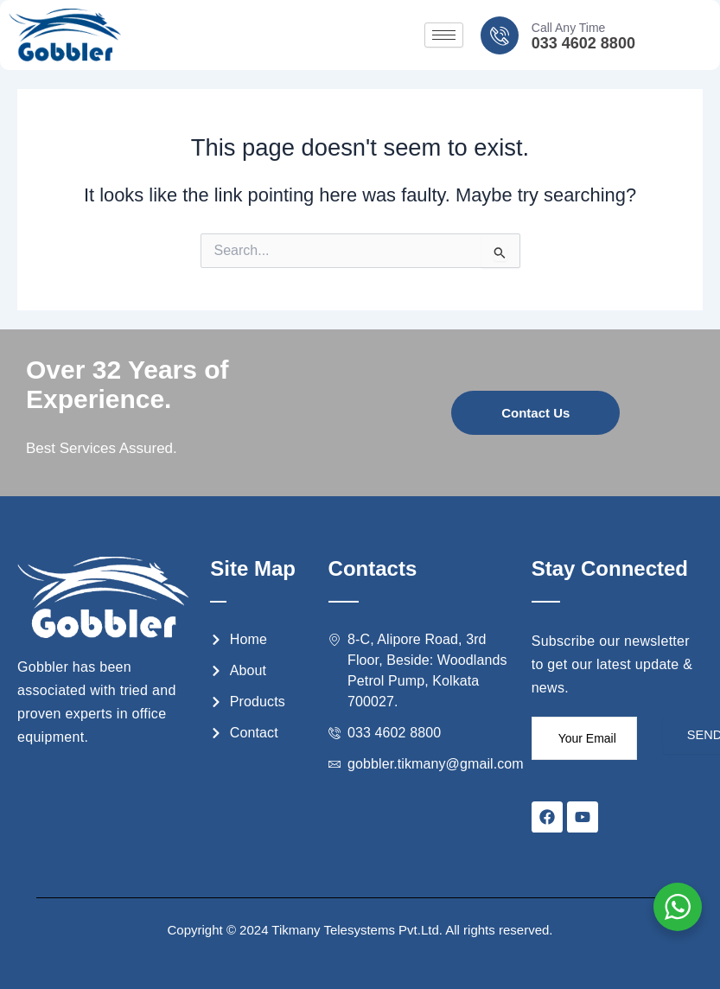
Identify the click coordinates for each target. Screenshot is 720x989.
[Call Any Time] (500, 35)
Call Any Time (569, 28)
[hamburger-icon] (443, 35)
